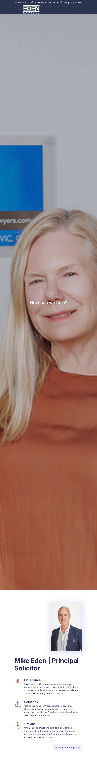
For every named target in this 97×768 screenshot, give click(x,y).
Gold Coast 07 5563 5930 (44, 2)
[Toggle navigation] (17, 10)
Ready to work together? (67, 756)
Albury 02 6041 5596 (71, 2)
